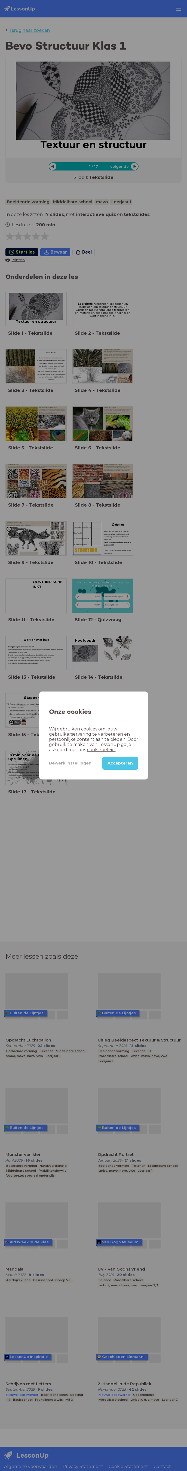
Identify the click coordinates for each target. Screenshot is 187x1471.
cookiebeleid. (101, 749)
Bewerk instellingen (70, 763)
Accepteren (120, 763)
